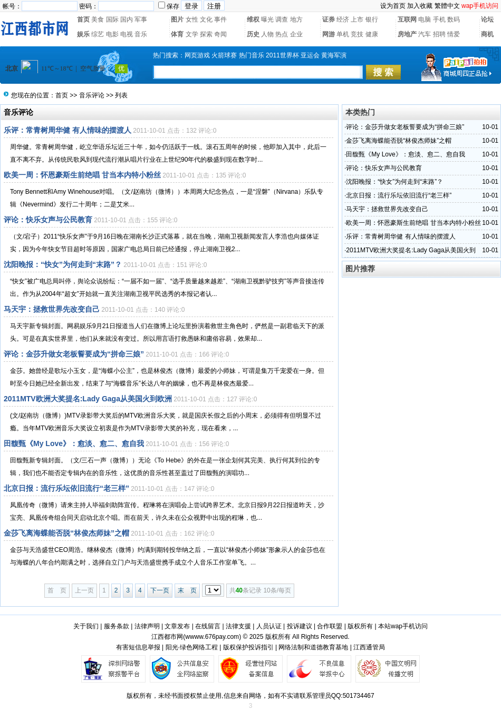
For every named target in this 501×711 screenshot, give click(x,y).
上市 (357, 19)
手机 (439, 19)
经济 (342, 19)
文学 (192, 34)
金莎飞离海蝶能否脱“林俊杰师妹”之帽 (66, 533)
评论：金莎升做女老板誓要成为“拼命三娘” (74, 354)
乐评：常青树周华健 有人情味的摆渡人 (67, 130)
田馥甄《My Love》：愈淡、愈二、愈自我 (74, 443)
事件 (220, 19)
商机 (487, 34)
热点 (281, 34)
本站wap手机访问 (403, 626)
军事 (140, 19)
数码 (453, 19)
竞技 (357, 34)
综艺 (97, 34)
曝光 (267, 19)
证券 (328, 19)
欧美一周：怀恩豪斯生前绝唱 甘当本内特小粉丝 (82, 175)
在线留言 (207, 626)
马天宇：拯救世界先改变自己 (52, 309)
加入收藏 (419, 5)
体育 (177, 34)
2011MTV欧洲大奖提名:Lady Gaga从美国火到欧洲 (88, 398)
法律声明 (147, 626)
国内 (126, 19)
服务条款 (116, 626)
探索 (206, 34)
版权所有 (360, 626)
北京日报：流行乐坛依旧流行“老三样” (66, 488)
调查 (281, 19)
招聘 (439, 34)
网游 (328, 34)
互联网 (407, 19)
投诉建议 (299, 626)
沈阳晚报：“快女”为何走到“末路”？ (63, 264)
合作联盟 (329, 626)
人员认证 (269, 626)
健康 (371, 34)
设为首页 (393, 5)
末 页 (187, 590)
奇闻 (220, 34)
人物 (267, 34)
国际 (112, 19)
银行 (371, 19)
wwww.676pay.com (212, 636)
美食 (97, 19)
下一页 (159, 590)
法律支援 (238, 626)
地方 (296, 19)
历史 (253, 34)
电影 (112, 34)
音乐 (140, 34)
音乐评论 (91, 95)
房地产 (407, 34)
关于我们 (86, 626)
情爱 (453, 34)
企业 (296, 34)
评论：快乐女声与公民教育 (48, 219)
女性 (192, 19)
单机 (342, 34)
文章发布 (177, 626)
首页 (83, 19)
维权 (253, 19)
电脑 (424, 19)
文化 (206, 19)
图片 (177, 19)
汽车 (424, 34)
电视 (126, 34)
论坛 (487, 19)
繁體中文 (447, 5)
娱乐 (83, 34)
